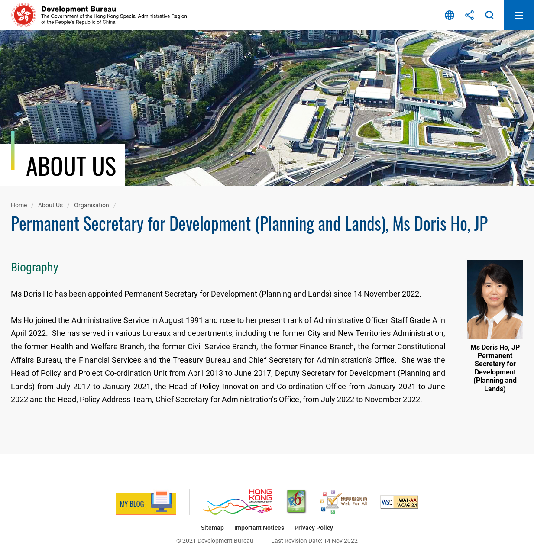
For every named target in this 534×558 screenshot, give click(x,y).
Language (449, 15)
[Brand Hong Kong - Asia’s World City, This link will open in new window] (237, 502)
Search (489, 15)
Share (469, 15)
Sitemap (212, 527)
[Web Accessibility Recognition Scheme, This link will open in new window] (343, 502)
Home (19, 205)
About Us (50, 205)
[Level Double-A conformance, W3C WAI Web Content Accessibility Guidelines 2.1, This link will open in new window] (399, 502)
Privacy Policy (314, 527)
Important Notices (259, 527)
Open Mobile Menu (519, 15)
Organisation (91, 205)
